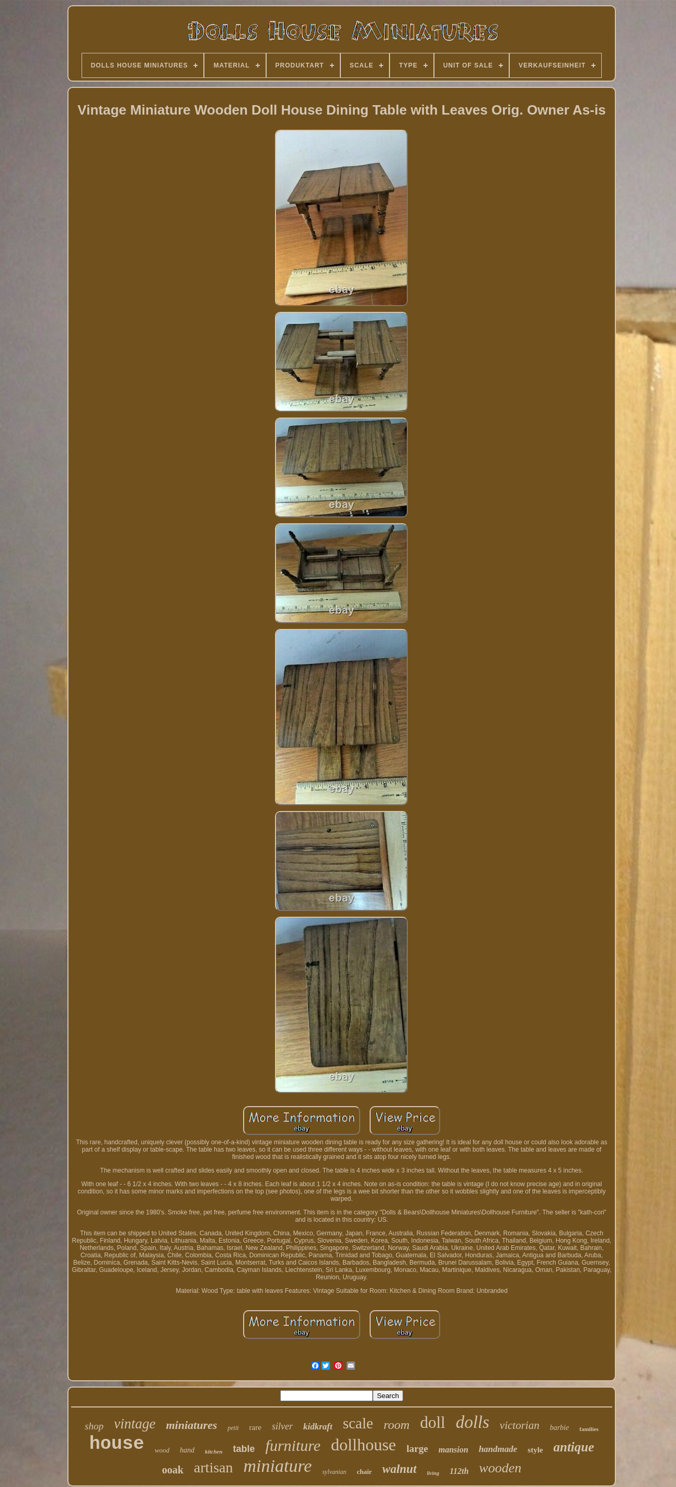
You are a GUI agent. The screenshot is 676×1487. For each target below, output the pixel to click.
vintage (134, 1424)
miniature (277, 1465)
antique (573, 1447)
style (535, 1450)
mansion (453, 1449)
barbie (559, 1428)
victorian (520, 1425)
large (417, 1448)
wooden (500, 1467)
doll (432, 1422)
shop (94, 1426)
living (433, 1473)
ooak (173, 1469)
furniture (293, 1445)
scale (358, 1423)
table (244, 1449)
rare (255, 1427)
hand (187, 1450)
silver (282, 1426)
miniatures (191, 1425)
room (397, 1425)
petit (232, 1428)
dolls (472, 1422)
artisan (213, 1467)
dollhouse (363, 1444)
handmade (498, 1449)
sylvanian (334, 1471)
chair (364, 1471)
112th (459, 1471)
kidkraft (318, 1427)
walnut (399, 1468)
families (589, 1429)
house (116, 1444)
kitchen (214, 1451)
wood (162, 1450)
